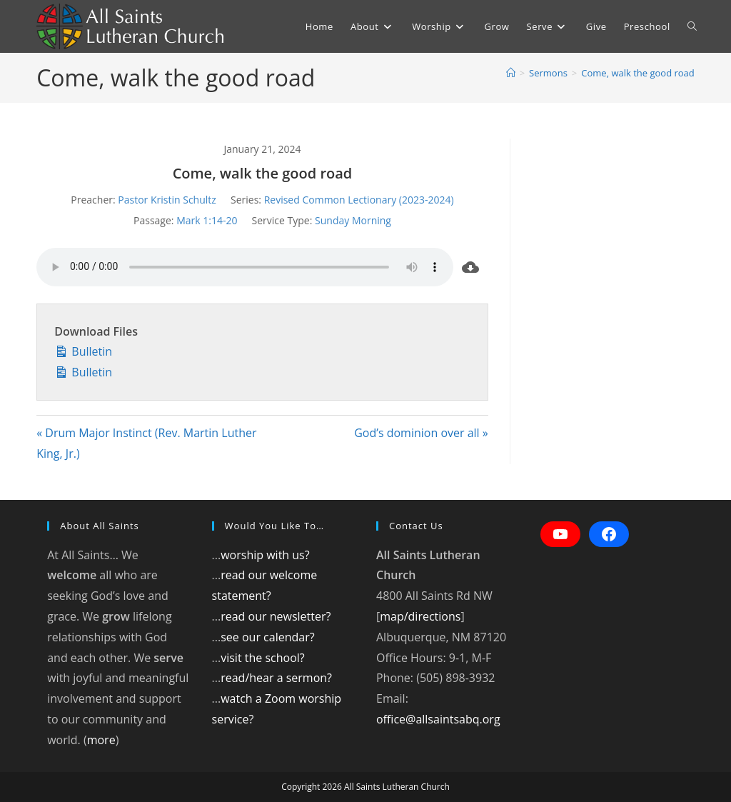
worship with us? (265, 555)
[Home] (510, 72)
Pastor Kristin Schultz (167, 199)
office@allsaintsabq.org (438, 719)
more (101, 740)
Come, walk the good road (638, 72)
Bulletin (83, 350)
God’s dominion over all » (421, 433)
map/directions (420, 616)
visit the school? (263, 658)
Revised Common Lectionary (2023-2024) (359, 199)
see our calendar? (267, 637)
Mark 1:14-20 (206, 220)
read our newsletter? (276, 616)
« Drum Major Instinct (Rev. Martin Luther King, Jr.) (146, 443)
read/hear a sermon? (276, 678)
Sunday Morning (353, 220)
